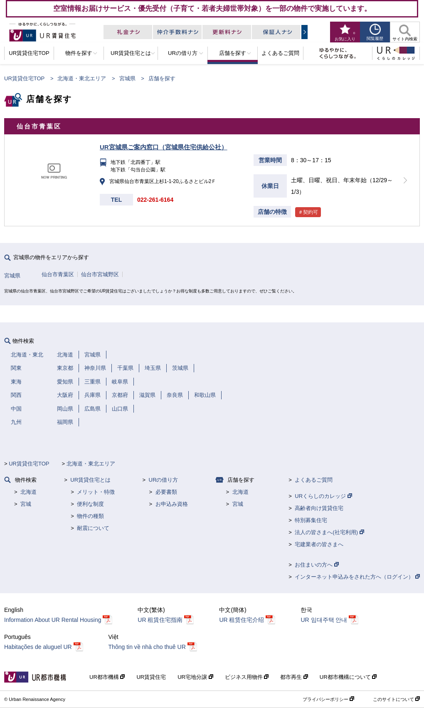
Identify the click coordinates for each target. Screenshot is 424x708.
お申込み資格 (171, 504)
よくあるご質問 (314, 480)
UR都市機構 (107, 677)
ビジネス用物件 (247, 677)
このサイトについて (396, 699)
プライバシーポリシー (328, 699)
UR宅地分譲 (195, 677)
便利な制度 (90, 504)
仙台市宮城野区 (100, 274)
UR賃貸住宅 (151, 677)
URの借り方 (163, 480)
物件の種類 (90, 516)
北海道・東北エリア (81, 78)
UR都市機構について (348, 677)
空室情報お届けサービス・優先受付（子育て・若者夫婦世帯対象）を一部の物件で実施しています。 (212, 8)
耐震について (93, 528)
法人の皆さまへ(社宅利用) (329, 532)
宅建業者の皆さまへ (319, 544)
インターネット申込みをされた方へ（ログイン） (357, 577)
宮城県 (127, 78)
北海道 (28, 492)
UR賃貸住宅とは (90, 480)
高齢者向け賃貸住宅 (319, 508)
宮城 (25, 504)
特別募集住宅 (311, 520)
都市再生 (294, 677)
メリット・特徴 (96, 492)
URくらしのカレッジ (323, 496)
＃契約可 (308, 212)
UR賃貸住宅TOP (24, 78)
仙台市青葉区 (58, 274)
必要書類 (166, 492)
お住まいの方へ (317, 565)
